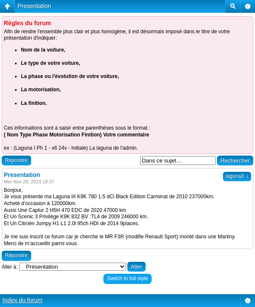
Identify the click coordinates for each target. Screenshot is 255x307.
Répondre (16, 160)
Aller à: (10, 267)
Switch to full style (127, 278)
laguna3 (237, 176)
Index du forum (22, 300)
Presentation (34, 6)
